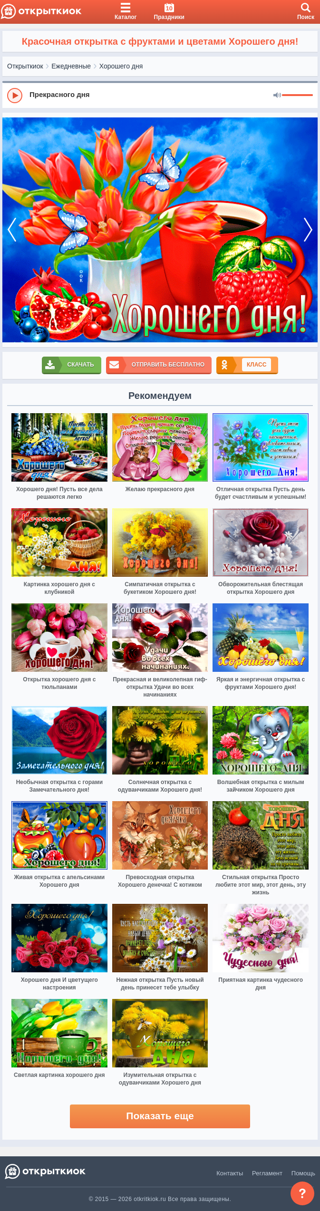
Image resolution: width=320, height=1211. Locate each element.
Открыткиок (25, 66)
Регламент (267, 1173)
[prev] (12, 230)
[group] (160, 95)
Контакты (229, 1173)
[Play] (14, 95)
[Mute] (277, 95)
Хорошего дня (121, 66)
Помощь (303, 1173)
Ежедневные (71, 66)
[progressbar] (297, 95)
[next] (308, 230)
